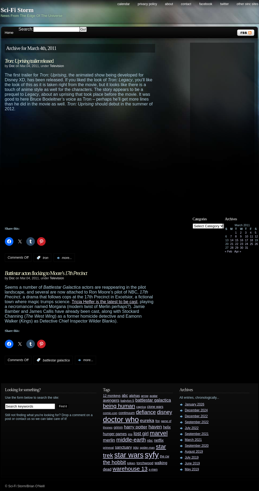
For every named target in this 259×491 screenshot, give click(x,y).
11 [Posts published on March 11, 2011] (251, 236)
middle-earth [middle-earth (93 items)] (131, 440)
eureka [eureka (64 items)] (147, 420)
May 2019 (192, 469)
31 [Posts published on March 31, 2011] (246, 247)
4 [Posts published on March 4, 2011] (250, 232)
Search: (26, 29)
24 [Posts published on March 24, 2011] (246, 243)
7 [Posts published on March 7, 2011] (231, 236)
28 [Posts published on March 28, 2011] (232, 247)
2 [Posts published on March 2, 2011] (241, 232)
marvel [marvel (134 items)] (159, 433)
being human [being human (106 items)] (119, 406)
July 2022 (192, 428)
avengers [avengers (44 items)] (111, 400)
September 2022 (197, 422)
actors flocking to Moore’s (46, 273)
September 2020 (197, 446)
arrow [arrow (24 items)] (144, 395)
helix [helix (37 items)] (167, 427)
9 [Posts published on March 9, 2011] (241, 236)
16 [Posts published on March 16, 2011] (241, 240)
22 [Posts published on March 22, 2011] (236, 243)
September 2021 (197, 434)
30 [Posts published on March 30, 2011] (241, 247)
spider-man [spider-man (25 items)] (147, 447)
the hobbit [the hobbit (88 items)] (114, 462)
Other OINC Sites (247, 4)
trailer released (29, 61)
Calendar (124, 4)
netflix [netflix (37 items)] (159, 440)
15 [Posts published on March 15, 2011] (236, 240)
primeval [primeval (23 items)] (108, 447)
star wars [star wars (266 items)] (129, 455)
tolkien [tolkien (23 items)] (131, 463)
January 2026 (195, 404)
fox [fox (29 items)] (157, 421)
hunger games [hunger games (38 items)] (115, 434)
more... (67, 258)
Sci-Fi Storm (17, 10)
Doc (12, 66)
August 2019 (194, 451)
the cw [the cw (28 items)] (164, 456)
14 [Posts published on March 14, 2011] (232, 240)
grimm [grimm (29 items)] (118, 427)
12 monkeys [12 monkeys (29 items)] (112, 396)
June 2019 (192, 463)
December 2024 (196, 410)
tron (46, 258)
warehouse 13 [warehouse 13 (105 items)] (130, 469)
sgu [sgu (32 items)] (136, 447)
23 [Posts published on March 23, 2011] (241, 243)
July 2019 (192, 457)
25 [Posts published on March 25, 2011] (251, 243)
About (169, 4)
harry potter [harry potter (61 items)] (135, 427)
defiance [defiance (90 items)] (146, 412)
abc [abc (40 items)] (125, 395)
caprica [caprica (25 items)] (141, 406)
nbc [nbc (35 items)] (150, 440)
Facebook (205, 4)
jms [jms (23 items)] (130, 434)
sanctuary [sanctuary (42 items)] (123, 447)
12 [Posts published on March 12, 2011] (256, 236)
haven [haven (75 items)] (155, 427)
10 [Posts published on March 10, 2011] (246, 236)
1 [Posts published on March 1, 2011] (236, 232)
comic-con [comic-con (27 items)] (110, 413)
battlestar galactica (56, 360)
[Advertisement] (225, 125)
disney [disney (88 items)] (164, 412)
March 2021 (193, 440)
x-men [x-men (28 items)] (153, 469)
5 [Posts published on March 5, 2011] (255, 232)
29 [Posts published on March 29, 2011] (236, 247)
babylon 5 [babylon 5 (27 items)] (127, 400)
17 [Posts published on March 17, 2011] (246, 240)
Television (57, 66)
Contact (186, 4)
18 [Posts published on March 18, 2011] (251, 240)
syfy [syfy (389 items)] (152, 454)
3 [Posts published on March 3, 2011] (246, 232)
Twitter (224, 4)
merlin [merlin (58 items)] (109, 440)
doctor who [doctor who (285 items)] (121, 419)
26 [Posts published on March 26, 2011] (256, 243)
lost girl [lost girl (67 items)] (141, 433)
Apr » (237, 251)
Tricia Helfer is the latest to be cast (104, 301)
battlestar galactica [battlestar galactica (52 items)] (153, 400)
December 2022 (196, 416)
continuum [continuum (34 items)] (126, 413)
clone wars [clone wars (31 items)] (155, 407)
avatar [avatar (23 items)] (153, 395)
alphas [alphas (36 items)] (134, 396)
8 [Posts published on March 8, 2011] (236, 236)
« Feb (228, 251)
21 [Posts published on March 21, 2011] (232, 243)
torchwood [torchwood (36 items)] (145, 463)
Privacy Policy (147, 4)
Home (9, 33)
